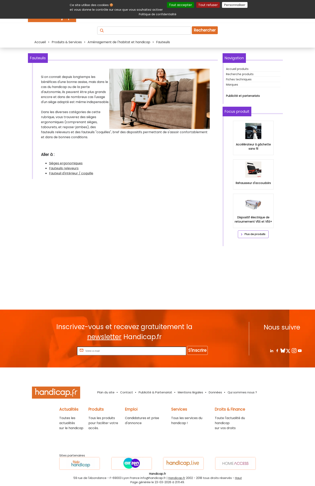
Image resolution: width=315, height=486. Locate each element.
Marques (232, 85)
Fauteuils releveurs (64, 168)
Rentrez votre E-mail (60, 350)
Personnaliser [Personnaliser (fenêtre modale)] (234, 5)
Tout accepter (180, 5)
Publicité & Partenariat (155, 392)
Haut (238, 478)
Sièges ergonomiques (66, 163)
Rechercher (205, 30)
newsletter (104, 337)
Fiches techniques (239, 79)
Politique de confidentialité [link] (157, 14)
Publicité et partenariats (243, 96)
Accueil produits (237, 69)
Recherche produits (240, 74)
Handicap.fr (176, 478)
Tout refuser (208, 5)
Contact (126, 392)
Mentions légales (190, 392)
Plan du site (106, 392)
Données (215, 392)
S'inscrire (197, 350)
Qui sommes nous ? (242, 392)
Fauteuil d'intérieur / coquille (71, 173)
